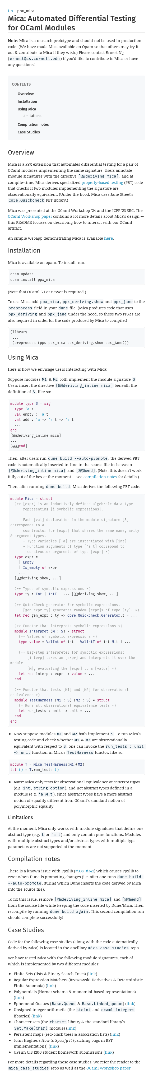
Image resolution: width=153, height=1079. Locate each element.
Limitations (31, 116)
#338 (79, 871)
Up (10, 10)
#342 (90, 871)
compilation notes (100, 477)
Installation (27, 101)
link (92, 973)
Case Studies (29, 132)
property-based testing (102, 182)
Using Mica (27, 109)
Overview (26, 94)
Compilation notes (33, 124)
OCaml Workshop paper (30, 216)
